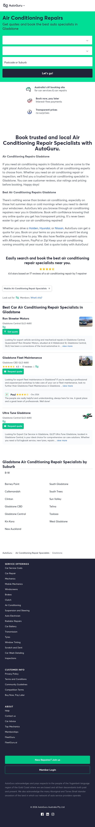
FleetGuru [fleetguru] (10, 737)
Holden (33, 228)
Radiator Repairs (13, 621)
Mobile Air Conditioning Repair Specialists (27, 288)
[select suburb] (47, 62)
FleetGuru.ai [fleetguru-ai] (11, 742)
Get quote (11, 331)
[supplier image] (86, 322)
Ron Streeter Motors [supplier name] (15, 318)
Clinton (9, 498)
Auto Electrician (12, 615)
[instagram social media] (53, 813)
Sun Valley (55, 498)
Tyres (7, 636)
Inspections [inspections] (10, 658)
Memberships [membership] (11, 731)
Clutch (8, 599)
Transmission (11, 631)
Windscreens (11, 589)
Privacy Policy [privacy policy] (11, 673)
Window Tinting (12, 642)
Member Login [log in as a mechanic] (47, 769)
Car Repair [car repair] (10, 573)
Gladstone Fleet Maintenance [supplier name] (22, 357)
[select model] (46, 51)
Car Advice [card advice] (10, 721)
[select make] (46, 41)
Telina (52, 506)
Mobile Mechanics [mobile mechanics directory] (14, 583)
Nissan (59, 228)
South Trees (56, 491)
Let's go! (47, 73)
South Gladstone (58, 483)
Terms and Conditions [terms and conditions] (16, 679)
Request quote (13, 371)
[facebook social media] (42, 813)
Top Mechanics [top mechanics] (12, 726)
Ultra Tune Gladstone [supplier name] (16, 413)
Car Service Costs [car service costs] (13, 567)
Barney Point (12, 483)
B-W (7, 472)
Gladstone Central (15, 513)
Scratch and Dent (13, 647)
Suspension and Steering (17, 610)
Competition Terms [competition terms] (14, 689)
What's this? (36, 297)
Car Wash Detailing (14, 652)
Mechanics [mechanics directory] (10, 578)
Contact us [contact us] (10, 715)
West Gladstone (58, 521)
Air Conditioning (13, 605)
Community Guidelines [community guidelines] (16, 684)
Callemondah (12, 491)
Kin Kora (9, 521)
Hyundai (45, 228)
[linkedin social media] (48, 813)
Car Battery (10, 626)
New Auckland (13, 528)
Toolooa (53, 513)
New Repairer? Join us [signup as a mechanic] (47, 759)
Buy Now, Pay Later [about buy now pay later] (15, 694)
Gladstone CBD (13, 506)
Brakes (8, 594)
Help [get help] (7, 710)
